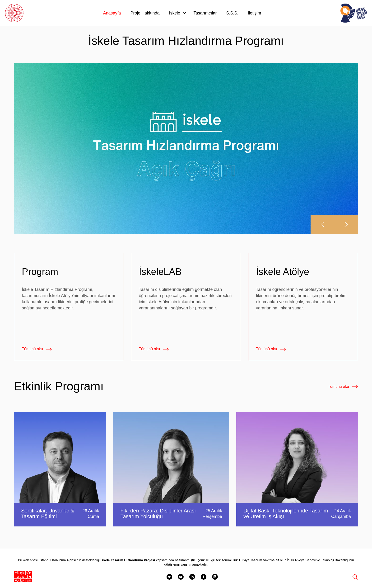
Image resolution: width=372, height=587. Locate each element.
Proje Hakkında (144, 13)
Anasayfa (112, 13)
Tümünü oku (32, 349)
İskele (174, 13)
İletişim (254, 13)
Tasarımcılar (205, 13)
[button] (322, 224)
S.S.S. (232, 13)
